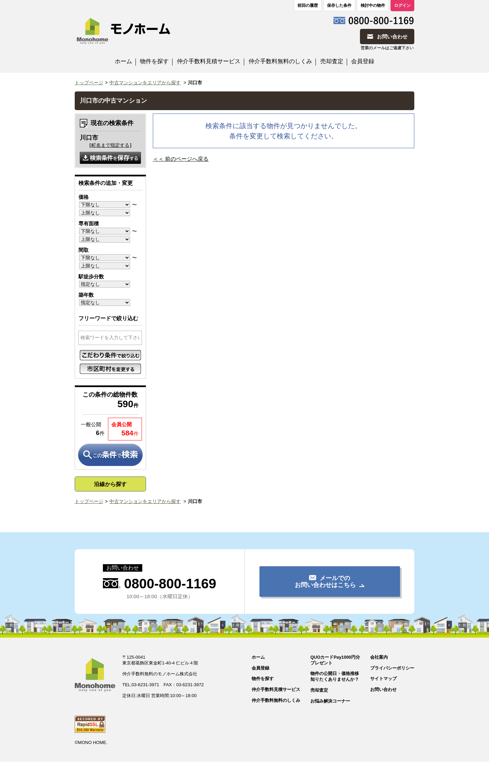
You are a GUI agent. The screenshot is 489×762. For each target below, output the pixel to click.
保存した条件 (339, 5)
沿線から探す (110, 484)
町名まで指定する (110, 145)
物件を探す (154, 61)
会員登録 (362, 61)
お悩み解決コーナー (330, 701)
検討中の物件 (373, 5)
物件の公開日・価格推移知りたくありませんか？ (334, 676)
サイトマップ (383, 678)
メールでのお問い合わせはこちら (325, 581)
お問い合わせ (383, 689)
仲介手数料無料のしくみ (280, 61)
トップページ (89, 82)
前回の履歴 (307, 5)
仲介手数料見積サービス (208, 61)
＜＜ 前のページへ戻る (181, 159)
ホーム (123, 61)
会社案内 (379, 657)
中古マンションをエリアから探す (145, 82)
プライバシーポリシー (392, 668)
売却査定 (331, 61)
